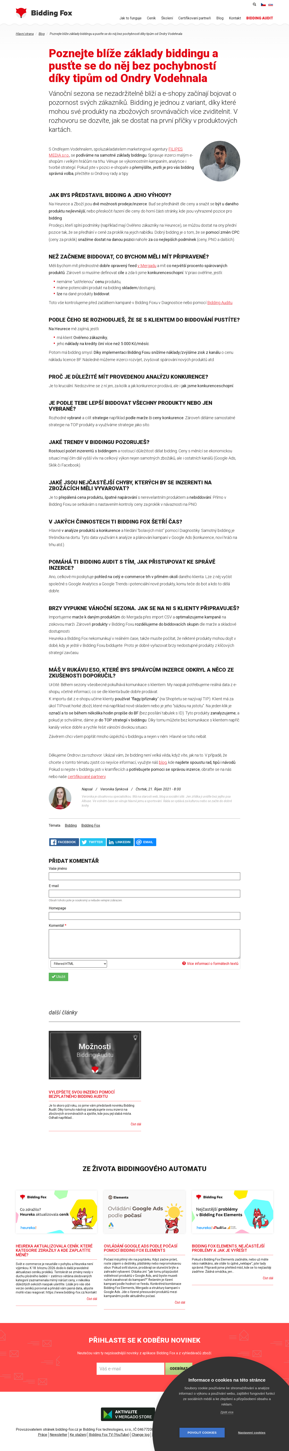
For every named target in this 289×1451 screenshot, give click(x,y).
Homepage (57, 908)
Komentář (57, 925)
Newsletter (58, 1435)
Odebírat (179, 1368)
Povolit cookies (202, 1432)
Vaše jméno (58, 868)
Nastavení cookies (251, 1432)
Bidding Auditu (219, 302)
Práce (42, 1435)
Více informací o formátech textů (210, 963)
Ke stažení (78, 1435)
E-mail (54, 886)
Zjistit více (226, 1412)
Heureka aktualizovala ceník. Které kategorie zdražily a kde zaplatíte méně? (54, 1250)
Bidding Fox (90, 825)
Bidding (71, 825)
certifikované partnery (87, 776)
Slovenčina (270, 4)
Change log (140, 1435)
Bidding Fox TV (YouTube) (109, 1435)
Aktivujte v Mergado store (128, 1414)
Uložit (58, 977)
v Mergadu (147, 265)
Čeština (263, 4)
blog (163, 762)
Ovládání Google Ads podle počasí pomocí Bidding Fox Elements (140, 1248)
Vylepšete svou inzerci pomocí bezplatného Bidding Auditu (82, 1094)
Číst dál (136, 1124)
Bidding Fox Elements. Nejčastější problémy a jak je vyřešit (228, 1248)
